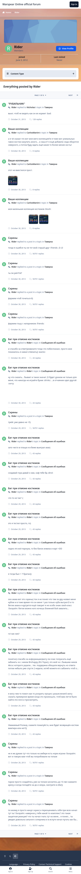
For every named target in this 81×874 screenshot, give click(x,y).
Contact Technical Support (50, 864)
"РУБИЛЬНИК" (16, 103)
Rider (13, 107)
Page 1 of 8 (40, 95)
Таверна (48, 107)
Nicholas (31, 107)
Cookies (68, 864)
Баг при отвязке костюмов (24, 339)
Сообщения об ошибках (53, 342)
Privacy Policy (29, 864)
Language (14, 864)
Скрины (12, 237)
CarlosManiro (33, 132)
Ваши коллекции (18, 129)
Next (70, 95)
